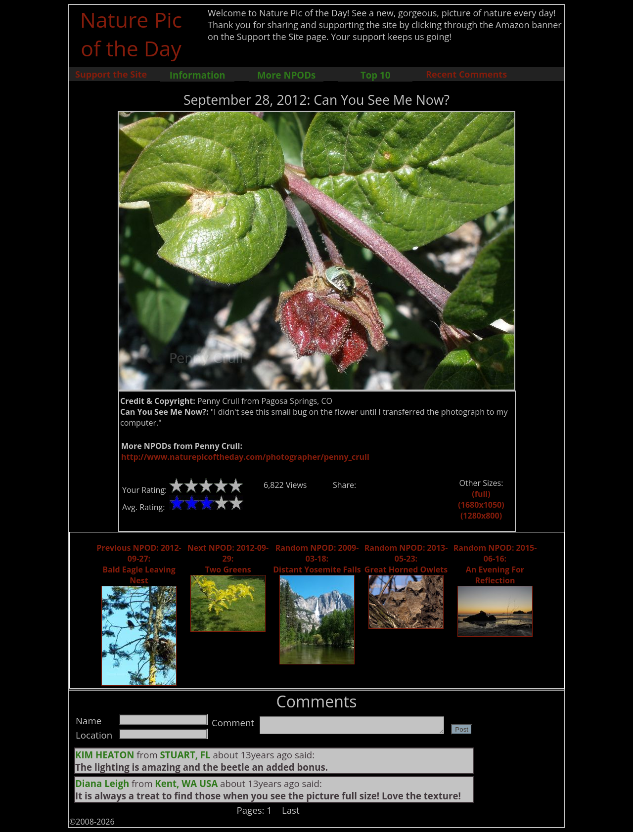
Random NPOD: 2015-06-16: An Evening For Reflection (495, 564)
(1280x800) (481, 515)
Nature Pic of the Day (131, 33)
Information (198, 75)
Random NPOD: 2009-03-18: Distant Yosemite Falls (317, 558)
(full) (481, 493)
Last (291, 810)
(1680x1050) (481, 504)
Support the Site (111, 74)
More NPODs (286, 75)
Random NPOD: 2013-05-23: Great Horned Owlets (406, 558)
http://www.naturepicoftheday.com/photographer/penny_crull (245, 456)
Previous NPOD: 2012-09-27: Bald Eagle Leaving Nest (138, 564)
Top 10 (375, 75)
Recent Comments (466, 74)
